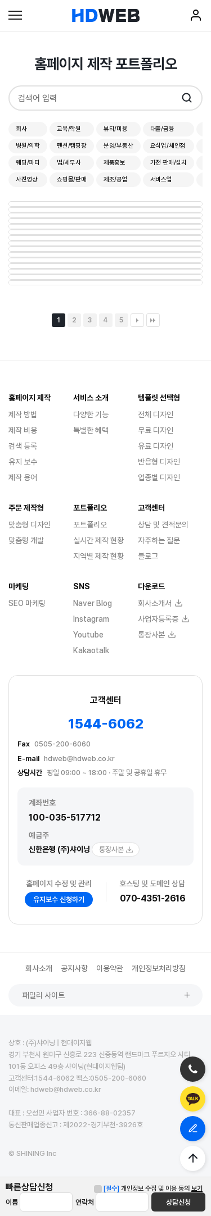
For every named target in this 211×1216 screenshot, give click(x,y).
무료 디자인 (155, 430)
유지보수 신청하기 (58, 899)
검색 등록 (22, 445)
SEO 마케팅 (27, 603)
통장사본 (116, 849)
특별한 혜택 (91, 430)
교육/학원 (69, 129)
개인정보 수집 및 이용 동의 (147, 1188)
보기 (197, 1188)
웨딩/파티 (28, 162)
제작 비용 (22, 430)
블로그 (148, 556)
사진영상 (27, 179)
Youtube (88, 634)
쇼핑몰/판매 (72, 179)
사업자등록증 (164, 618)
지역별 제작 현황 (98, 556)
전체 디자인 (155, 414)
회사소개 (38, 968)
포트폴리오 (90, 524)
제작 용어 (22, 477)
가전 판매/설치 (168, 162)
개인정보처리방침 (159, 968)
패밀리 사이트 (107, 995)
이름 (12, 1202)
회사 (21, 129)
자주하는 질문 (159, 540)
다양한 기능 (91, 414)
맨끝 (153, 320)
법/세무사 (69, 162)
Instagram (91, 618)
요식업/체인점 (168, 145)
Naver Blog (92, 603)
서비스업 (161, 179)
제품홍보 (114, 162)
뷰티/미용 (116, 129)
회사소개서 (160, 603)
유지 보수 (22, 461)
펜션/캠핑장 (72, 145)
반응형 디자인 (159, 461)
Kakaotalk (91, 650)
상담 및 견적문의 (163, 524)
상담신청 (178, 1202)
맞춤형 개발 (26, 540)
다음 (137, 320)
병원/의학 (28, 145)
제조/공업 (116, 179)
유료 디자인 (155, 445)
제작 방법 (22, 414)
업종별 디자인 (159, 477)
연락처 (84, 1202)
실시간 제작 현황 (98, 540)
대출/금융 (162, 129)
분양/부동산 (118, 145)
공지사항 (74, 968)
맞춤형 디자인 (29, 524)
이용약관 (109, 968)
